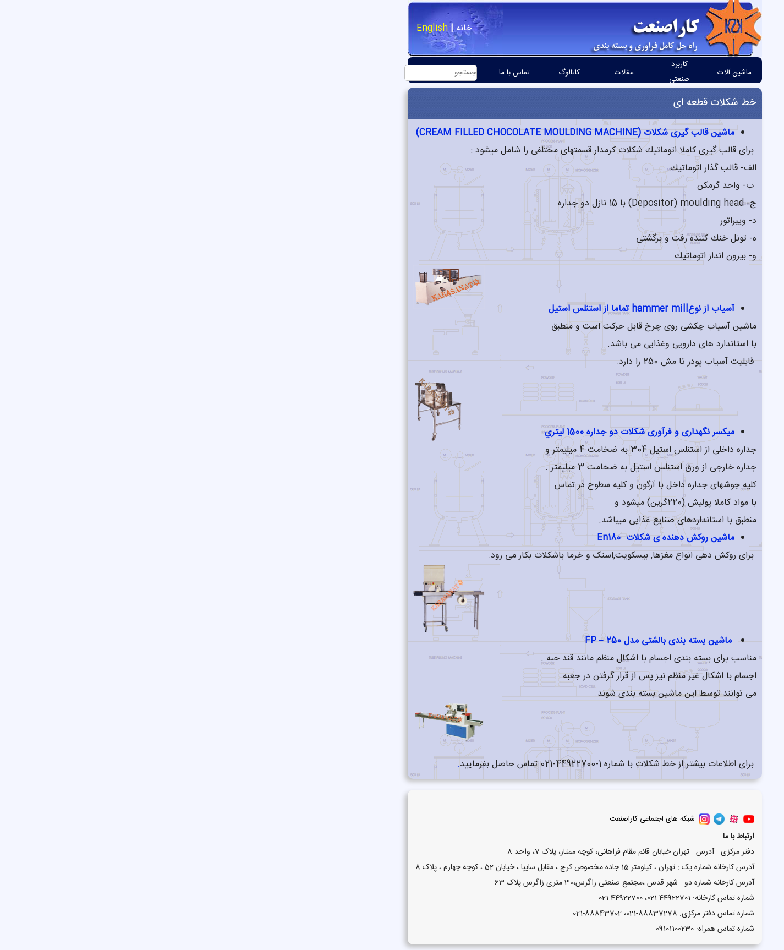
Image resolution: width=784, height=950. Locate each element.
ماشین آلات (542, 73)
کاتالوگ (376, 73)
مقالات (431, 73)
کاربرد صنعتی (486, 71)
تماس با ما (321, 73)
